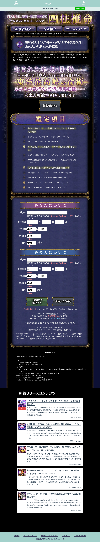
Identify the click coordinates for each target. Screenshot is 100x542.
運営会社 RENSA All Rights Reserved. (50, 539)
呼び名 (23, 212)
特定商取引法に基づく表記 (49, 535)
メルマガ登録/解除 (80, 535)
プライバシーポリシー (30, 535)
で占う (39, 242)
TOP (13, 33)
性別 (24, 243)
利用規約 (16, 535)
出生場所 (22, 236)
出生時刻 (22, 229)
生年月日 (21, 222)
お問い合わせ (66, 535)
